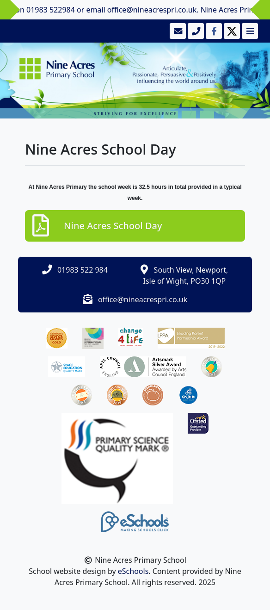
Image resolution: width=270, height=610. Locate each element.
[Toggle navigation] (249, 31)
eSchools (133, 571)
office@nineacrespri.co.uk (142, 299)
